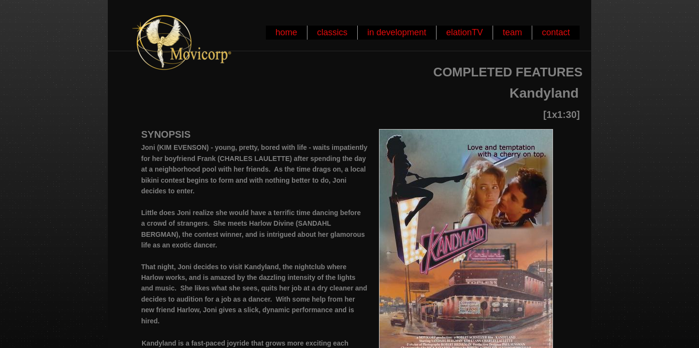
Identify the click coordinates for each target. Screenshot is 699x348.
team (512, 32)
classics (332, 32)
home (286, 32)
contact (556, 32)
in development (396, 32)
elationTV (464, 32)
